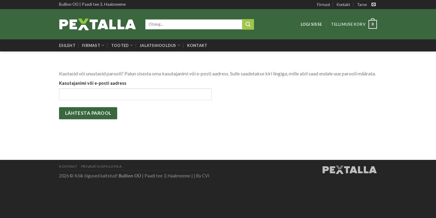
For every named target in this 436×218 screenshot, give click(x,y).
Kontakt (343, 4)
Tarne (362, 4)
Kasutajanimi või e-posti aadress (92, 83)
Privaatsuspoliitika (101, 166)
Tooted (122, 45)
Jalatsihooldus (160, 45)
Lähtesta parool (88, 113)
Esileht (67, 45)
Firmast (323, 4)
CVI (206, 175)
